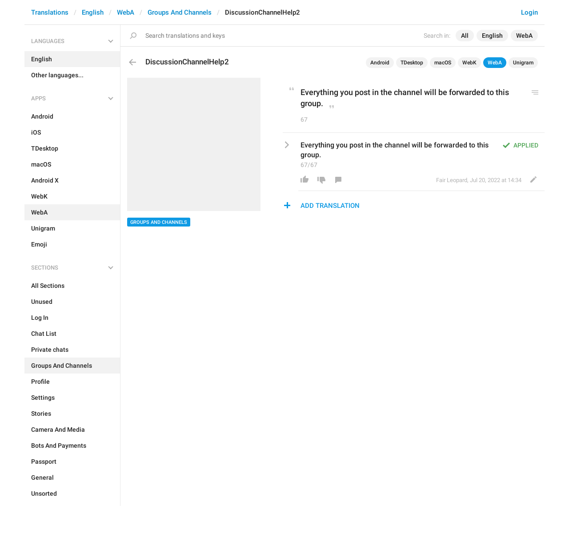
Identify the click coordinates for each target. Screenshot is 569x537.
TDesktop (412, 63)
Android (379, 63)
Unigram (523, 63)
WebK (469, 63)
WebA (125, 12)
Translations (49, 12)
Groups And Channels (180, 12)
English (93, 12)
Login (529, 12)
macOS (442, 63)
